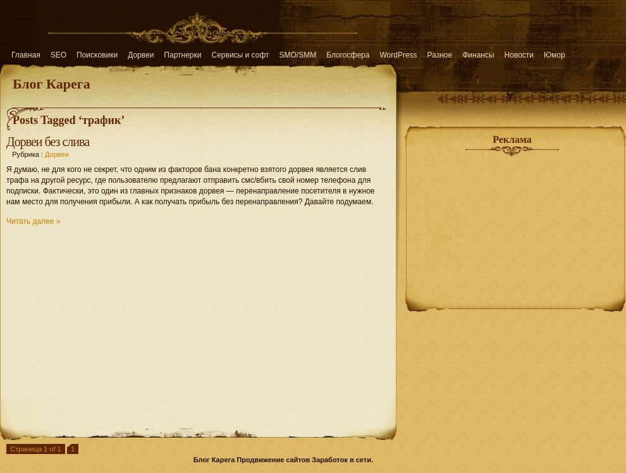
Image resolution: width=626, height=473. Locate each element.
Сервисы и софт (240, 55)
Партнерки (182, 55)
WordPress (398, 55)
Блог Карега (51, 84)
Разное (440, 55)
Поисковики (97, 55)
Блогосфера (347, 55)
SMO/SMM (298, 55)
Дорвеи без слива (47, 142)
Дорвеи (141, 55)
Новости (519, 55)
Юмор (554, 55)
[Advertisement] (198, 326)
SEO (58, 55)
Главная (25, 55)
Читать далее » (33, 221)
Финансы (478, 55)
